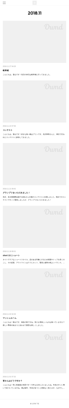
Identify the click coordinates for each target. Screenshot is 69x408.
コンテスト (8, 130)
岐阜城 (6, 70)
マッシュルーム (9, 318)
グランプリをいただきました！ (16, 193)
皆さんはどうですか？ (12, 381)
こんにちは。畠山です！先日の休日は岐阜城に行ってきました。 (27, 75)
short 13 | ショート (11, 255)
